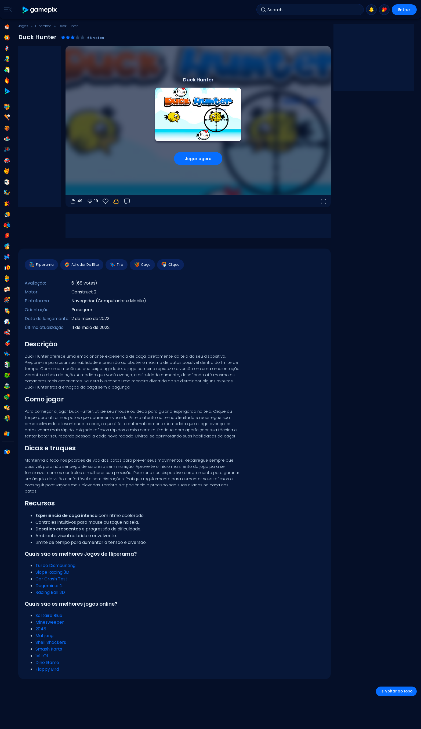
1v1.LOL (42, 656)
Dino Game (47, 662)
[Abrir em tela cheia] (323, 201)
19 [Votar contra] (92, 201)
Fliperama (43, 26)
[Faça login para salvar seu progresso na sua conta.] (116, 201)
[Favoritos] (105, 201)
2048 (40, 629)
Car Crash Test (51, 579)
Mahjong (44, 636)
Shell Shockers (50, 642)
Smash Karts (48, 649)
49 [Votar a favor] (76, 201)
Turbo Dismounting (55, 565)
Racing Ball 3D (50, 592)
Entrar (404, 9)
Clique (170, 264)
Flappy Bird (47, 669)
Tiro (116, 264)
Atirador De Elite (81, 264)
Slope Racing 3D (52, 572)
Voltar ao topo (396, 691)
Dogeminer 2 (49, 586)
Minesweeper (49, 622)
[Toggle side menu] (6, 9)
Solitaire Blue (48, 615)
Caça (142, 264)
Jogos (23, 26)
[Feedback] (127, 201)
